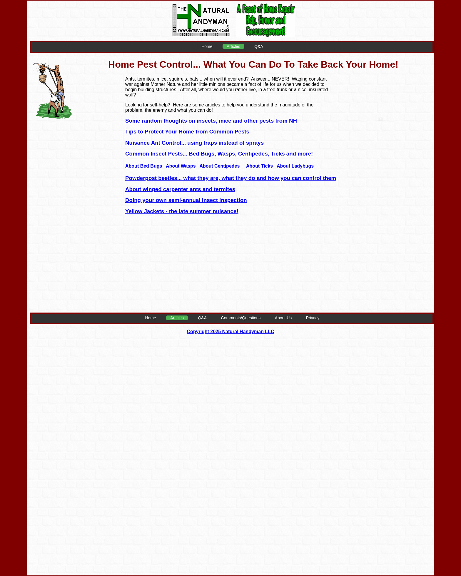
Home (206, 46)
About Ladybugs (295, 165)
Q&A (258, 46)
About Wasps (181, 165)
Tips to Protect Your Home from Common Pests (187, 131)
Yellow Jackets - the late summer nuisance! (181, 211)
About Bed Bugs (143, 165)
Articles (233, 46)
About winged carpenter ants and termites (180, 189)
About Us (283, 317)
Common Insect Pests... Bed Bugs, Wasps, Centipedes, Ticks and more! (219, 154)
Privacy (313, 317)
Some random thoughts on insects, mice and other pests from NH (211, 121)
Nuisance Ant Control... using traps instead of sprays (194, 143)
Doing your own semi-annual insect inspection (186, 200)
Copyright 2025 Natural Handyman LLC (230, 331)
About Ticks (259, 165)
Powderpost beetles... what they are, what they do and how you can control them (230, 178)
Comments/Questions (241, 317)
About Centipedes (220, 165)
